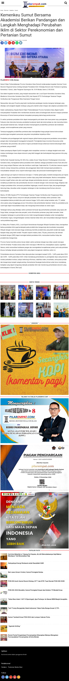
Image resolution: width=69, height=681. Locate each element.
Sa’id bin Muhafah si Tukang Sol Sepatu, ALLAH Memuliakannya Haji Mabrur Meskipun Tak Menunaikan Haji (34, 555)
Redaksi (4, 667)
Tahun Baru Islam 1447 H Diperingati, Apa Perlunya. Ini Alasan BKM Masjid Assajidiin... (38, 599)
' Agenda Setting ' (14, 626)
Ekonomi (6, 10)
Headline (11, 10)
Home (1, 10)
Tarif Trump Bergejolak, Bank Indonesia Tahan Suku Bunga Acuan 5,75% (33, 608)
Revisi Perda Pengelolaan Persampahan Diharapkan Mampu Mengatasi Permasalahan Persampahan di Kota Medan (33, 636)
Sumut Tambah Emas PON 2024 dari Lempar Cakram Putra (29, 617)
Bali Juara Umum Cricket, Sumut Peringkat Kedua (25, 572)
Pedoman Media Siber (15, 667)
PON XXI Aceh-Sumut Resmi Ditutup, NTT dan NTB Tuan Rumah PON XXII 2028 (36, 581)
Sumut (16, 10)
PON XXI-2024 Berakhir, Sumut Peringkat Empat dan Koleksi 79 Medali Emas (35, 590)
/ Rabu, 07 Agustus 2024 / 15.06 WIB (18, 40)
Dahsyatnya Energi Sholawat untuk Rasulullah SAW (26, 563)
